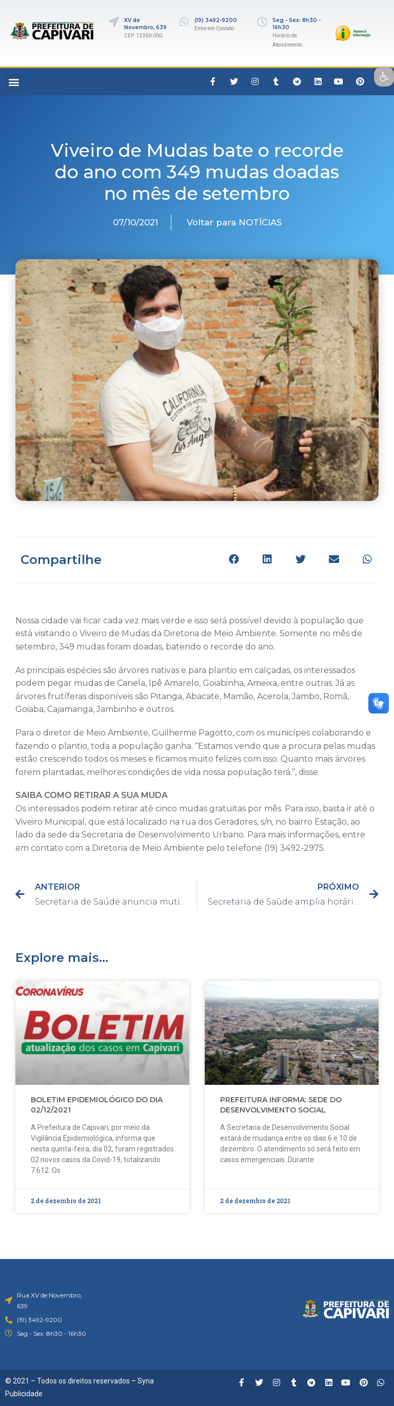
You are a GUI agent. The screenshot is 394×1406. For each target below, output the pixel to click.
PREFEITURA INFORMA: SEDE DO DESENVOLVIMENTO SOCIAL (281, 1105)
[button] (13, 81)
